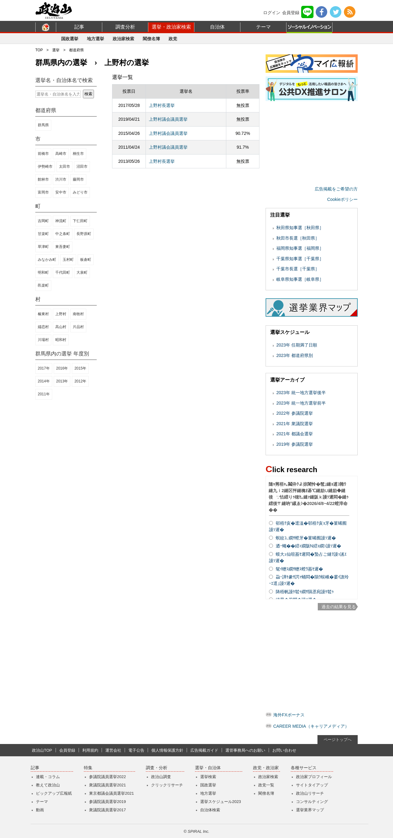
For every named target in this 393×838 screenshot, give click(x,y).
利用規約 (90, 750)
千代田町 (62, 272)
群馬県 (43, 125)
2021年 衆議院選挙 (294, 423)
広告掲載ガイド (204, 750)
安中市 (60, 192)
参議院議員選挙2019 (107, 802)
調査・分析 (156, 768)
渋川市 (60, 179)
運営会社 (113, 750)
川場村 (43, 340)
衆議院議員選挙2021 (107, 785)
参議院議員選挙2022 (107, 777)
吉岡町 (43, 221)
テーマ (263, 26)
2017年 (44, 368)
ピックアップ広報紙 (54, 793)
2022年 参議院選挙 (294, 413)
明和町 (43, 272)
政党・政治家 (266, 768)
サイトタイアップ (312, 785)
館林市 (43, 179)
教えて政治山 (48, 785)
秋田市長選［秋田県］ (297, 238)
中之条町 (62, 234)
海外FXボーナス (289, 714)
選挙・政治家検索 (171, 26)
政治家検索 (123, 38)
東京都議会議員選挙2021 (111, 793)
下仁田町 (80, 221)
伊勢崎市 (45, 166)
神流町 (60, 221)
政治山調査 (161, 777)
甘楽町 (43, 234)
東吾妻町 (62, 247)
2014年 (44, 381)
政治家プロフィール (314, 777)
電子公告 (136, 750)
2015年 (80, 368)
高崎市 (60, 153)
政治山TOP (42, 750)
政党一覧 (266, 785)
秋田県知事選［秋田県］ (300, 227)
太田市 (64, 166)
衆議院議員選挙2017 (107, 810)
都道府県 (76, 50)
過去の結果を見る (338, 606)
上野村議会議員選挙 (168, 119)
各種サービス (304, 768)
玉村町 (68, 259)
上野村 (60, 314)
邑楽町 (43, 285)
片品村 (78, 327)
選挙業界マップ (310, 810)
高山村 (60, 327)
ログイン (271, 12)
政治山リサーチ (310, 793)
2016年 (62, 368)
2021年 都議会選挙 (294, 433)
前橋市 (43, 153)
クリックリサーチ (167, 785)
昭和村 (60, 340)
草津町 (43, 247)
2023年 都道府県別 (294, 355)
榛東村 (43, 314)
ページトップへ (338, 739)
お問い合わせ (284, 750)
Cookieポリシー (342, 199)
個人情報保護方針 (167, 750)
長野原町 (83, 234)
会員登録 (290, 12)
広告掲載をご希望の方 (336, 188)
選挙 (56, 50)
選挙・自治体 (208, 768)
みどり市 (80, 192)
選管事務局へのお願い (245, 750)
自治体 (217, 26)
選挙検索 (208, 777)
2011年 (44, 394)
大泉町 (82, 272)
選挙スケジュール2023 (220, 802)
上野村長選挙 (162, 105)
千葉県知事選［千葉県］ (300, 258)
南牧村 (78, 314)
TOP (39, 50)
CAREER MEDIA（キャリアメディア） (311, 726)
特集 (88, 768)
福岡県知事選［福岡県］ (300, 248)
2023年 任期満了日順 (296, 345)
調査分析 (125, 26)
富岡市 (43, 192)
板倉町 (85, 259)
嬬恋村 (43, 327)
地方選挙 (95, 38)
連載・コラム (48, 777)
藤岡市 (78, 179)
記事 (79, 26)
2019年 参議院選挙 (294, 444)
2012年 (80, 381)
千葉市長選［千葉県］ (297, 268)
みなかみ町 (47, 259)
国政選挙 (69, 38)
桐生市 (78, 153)
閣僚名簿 (151, 38)
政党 (173, 38)
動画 (40, 810)
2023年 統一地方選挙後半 (301, 392)
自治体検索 (210, 810)
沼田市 (82, 166)
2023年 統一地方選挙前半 (301, 403)
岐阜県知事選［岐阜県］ (300, 279)
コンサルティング (312, 802)
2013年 (62, 381)
